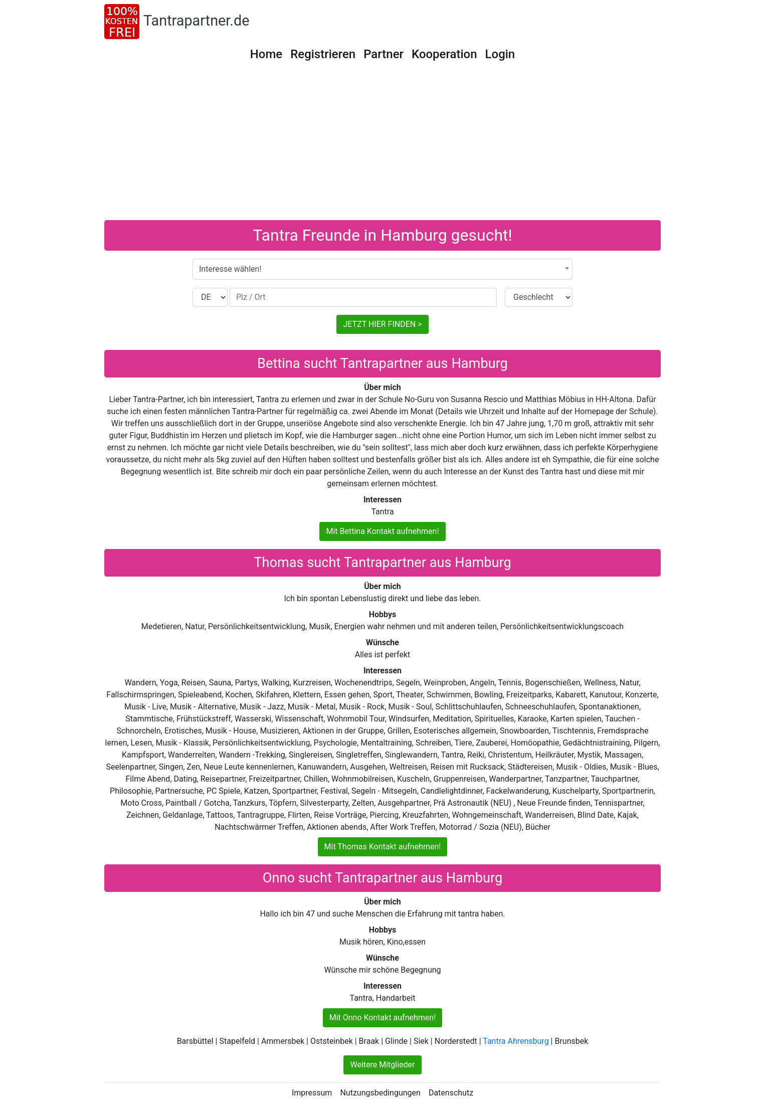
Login (500, 54)
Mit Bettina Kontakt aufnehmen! (382, 531)
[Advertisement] (382, 145)
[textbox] (382, 269)
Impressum (312, 1092)
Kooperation (444, 54)
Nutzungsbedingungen (380, 1092)
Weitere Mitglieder (382, 1064)
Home (266, 54)
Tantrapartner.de (196, 20)
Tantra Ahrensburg (515, 1041)
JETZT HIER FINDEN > (382, 324)
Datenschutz (451, 1092)
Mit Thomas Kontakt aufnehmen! (382, 846)
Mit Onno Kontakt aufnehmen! (382, 1017)
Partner (383, 54)
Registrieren (322, 54)
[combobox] (382, 269)
